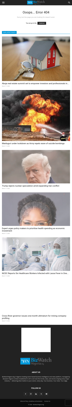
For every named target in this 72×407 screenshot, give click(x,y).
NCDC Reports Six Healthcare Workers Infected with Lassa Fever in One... (35, 273)
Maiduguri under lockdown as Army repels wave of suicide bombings (33, 143)
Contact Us (47, 401)
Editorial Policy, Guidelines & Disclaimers (31, 401)
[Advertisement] (36, 340)
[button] (3, 2)
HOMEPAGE (42, 23)
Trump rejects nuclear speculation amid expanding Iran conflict (30, 186)
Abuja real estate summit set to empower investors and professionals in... (35, 83)
